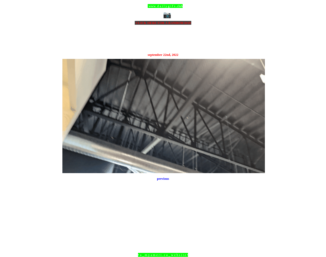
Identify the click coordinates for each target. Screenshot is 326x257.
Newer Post (68, 227)
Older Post (258, 227)
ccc (163, 6)
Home (164, 227)
